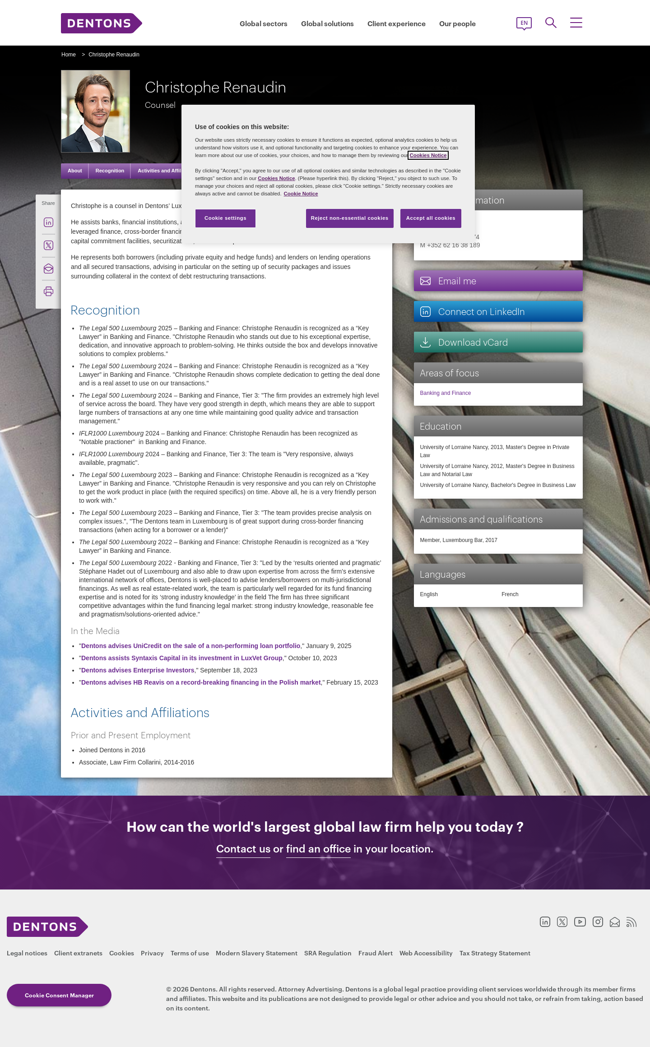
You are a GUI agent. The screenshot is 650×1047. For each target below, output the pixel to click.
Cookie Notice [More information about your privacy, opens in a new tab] (301, 193)
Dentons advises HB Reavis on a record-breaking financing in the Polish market (201, 682)
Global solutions (327, 23)
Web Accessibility (426, 952)
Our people (457, 23)
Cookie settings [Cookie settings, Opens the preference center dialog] (225, 218)
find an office (318, 848)
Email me (447, 280)
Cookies (121, 952)
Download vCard (463, 341)
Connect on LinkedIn (472, 311)
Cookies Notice (427, 155)
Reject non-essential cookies (350, 218)
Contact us (243, 848)
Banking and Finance (445, 393)
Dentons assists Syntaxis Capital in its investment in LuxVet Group (182, 658)
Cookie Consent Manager (59, 995)
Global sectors (264, 23)
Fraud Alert (375, 952)
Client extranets (78, 952)
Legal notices (27, 952)
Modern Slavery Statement (256, 952)
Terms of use (190, 952)
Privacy (152, 952)
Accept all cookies (431, 218)
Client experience (396, 23)
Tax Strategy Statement (495, 952)
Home (68, 54)
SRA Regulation (328, 952)
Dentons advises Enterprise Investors (138, 670)
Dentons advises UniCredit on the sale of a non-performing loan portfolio (190, 645)
